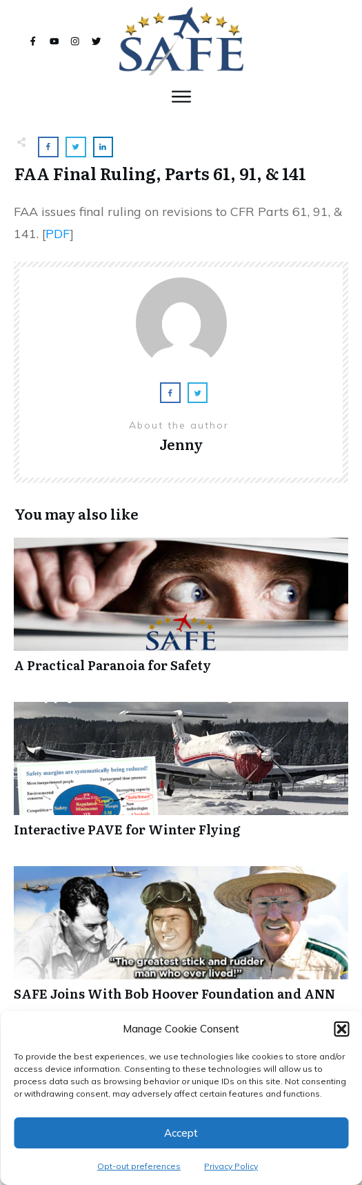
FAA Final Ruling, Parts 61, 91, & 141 (160, 173)
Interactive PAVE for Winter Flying (181, 777)
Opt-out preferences (139, 1166)
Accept (181, 1132)
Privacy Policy (231, 1166)
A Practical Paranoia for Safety (181, 612)
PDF (58, 234)
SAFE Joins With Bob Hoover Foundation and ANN (181, 941)
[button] (341, 1029)
